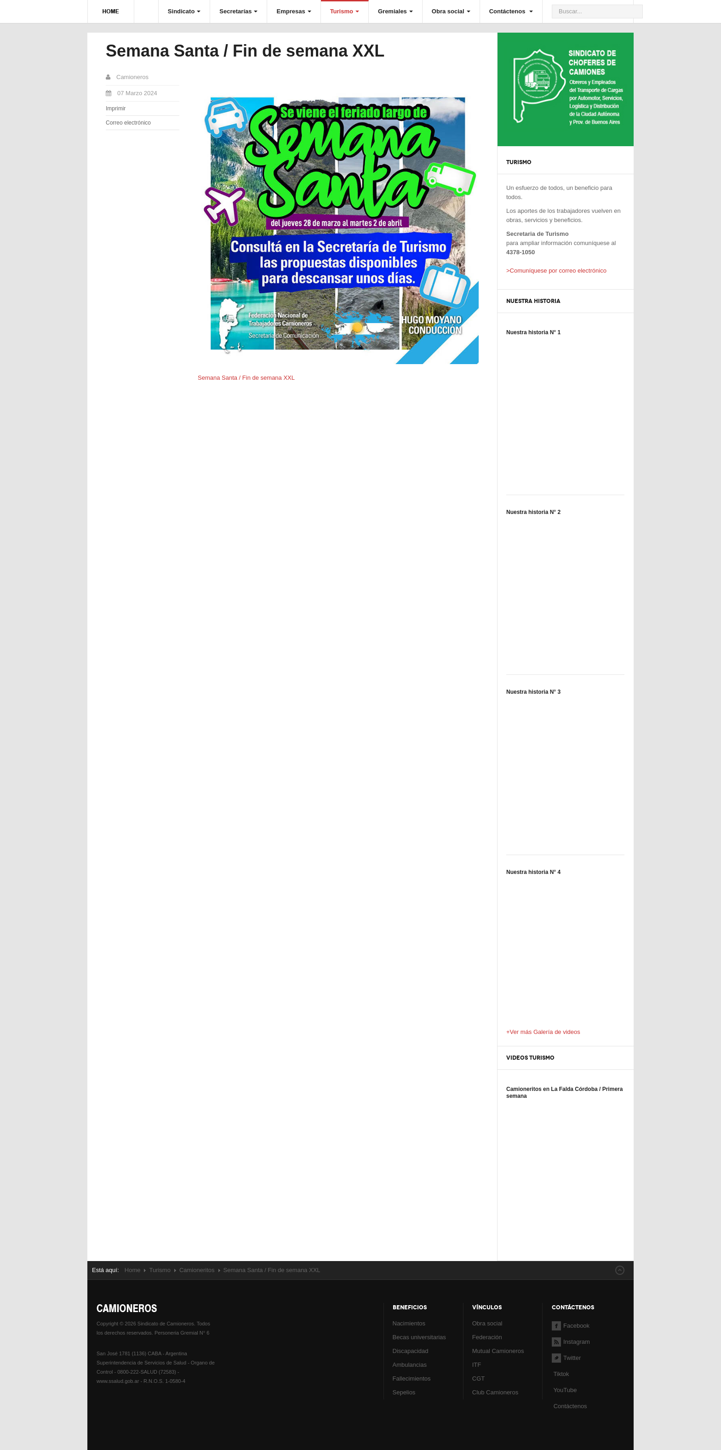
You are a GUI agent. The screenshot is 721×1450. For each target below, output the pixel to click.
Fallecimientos (412, 1378)
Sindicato (184, 11)
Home (133, 1270)
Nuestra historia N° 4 (533, 872)
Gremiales (395, 11)
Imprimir (116, 108)
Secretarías (238, 11)
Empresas (293, 11)
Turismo (344, 11)
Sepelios (404, 1392)
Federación (487, 1337)
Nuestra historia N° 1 (533, 332)
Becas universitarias (419, 1337)
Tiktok (561, 1373)
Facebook (570, 1325)
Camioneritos (197, 1270)
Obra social (451, 11)
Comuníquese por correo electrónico (558, 270)
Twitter (566, 1357)
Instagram (571, 1341)
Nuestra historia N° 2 (533, 512)
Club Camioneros (495, 1392)
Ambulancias (410, 1364)
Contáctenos (511, 11)
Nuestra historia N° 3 (533, 692)
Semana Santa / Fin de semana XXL (245, 50)
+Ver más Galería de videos (543, 1031)
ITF (476, 1364)
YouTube (564, 1390)
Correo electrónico (128, 123)
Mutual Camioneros (498, 1350)
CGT (478, 1378)
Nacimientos (409, 1323)
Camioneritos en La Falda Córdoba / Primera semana (564, 1092)
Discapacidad (411, 1350)
